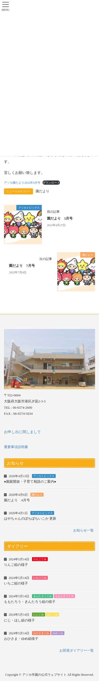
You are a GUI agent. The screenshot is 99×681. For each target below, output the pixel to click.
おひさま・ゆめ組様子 (21, 639)
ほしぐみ (52, 614)
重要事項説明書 (16, 447)
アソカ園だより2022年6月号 (22, 182)
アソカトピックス (43, 476)
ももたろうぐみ (64, 596)
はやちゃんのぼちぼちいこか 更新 (30, 518)
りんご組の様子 (16, 565)
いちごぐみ (39, 577)
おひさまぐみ (41, 633)
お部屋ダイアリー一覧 (76, 650)
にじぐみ (38, 614)
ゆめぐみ (58, 633)
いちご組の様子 (16, 583)
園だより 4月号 (17, 500)
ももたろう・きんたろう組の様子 (29, 602)
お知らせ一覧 (83, 530)
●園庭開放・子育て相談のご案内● (30, 481)
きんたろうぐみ (42, 596)
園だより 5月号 (60, 218)
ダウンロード (51, 182)
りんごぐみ (39, 559)
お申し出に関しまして (22, 432)
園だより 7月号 (22, 266)
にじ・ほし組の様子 (19, 620)
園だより (42, 191)
